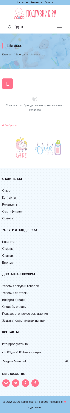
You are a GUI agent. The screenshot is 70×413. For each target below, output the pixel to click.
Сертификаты (12, 211)
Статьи (7, 255)
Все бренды (9, 125)
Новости (8, 242)
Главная (7, 54)
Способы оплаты (14, 307)
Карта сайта (28, 401)
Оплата (49, 2)
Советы (7, 218)
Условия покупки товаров (20, 286)
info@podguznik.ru (15, 344)
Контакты (22, 2)
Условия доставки (15, 293)
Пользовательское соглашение (25, 314)
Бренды (21, 54)
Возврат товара (13, 300)
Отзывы (7, 249)
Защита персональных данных (23, 320)
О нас (6, 191)
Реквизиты (37, 2)
